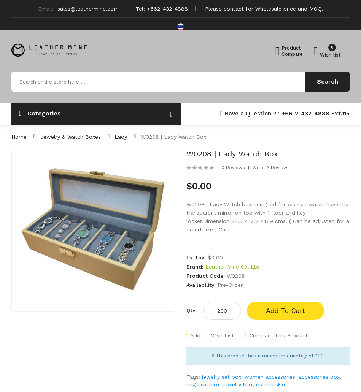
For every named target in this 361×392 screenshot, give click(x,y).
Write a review (269, 167)
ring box (196, 384)
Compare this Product (279, 335)
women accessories (270, 377)
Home (19, 137)
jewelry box (238, 384)
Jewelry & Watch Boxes (70, 137)
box (215, 384)
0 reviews (233, 167)
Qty (190, 310)
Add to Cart (285, 311)
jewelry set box (221, 377)
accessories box (319, 377)
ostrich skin (270, 384)
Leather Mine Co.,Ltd (232, 267)
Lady (121, 137)
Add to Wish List (212, 335)
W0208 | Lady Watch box (173, 137)
